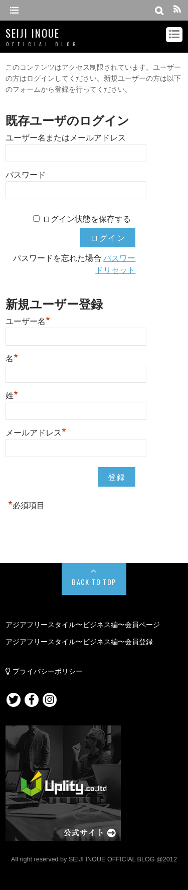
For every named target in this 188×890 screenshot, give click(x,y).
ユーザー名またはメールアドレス (66, 137)
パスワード (26, 175)
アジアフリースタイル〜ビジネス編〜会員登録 (79, 642)
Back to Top (94, 581)
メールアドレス (36, 431)
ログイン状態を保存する (87, 219)
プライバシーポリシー (44, 671)
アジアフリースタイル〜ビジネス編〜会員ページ (83, 625)
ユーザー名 (28, 320)
